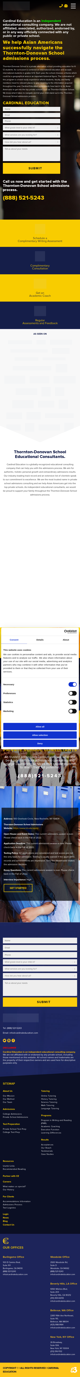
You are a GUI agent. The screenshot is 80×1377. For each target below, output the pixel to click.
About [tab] (66, 639)
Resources (8, 1161)
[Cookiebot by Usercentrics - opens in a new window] (64, 632)
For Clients (8, 1196)
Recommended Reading (14, 1169)
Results (45, 1139)
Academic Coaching (50, 1126)
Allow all (40, 726)
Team (66, 5)
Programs (46, 1115)
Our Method (8, 1099)
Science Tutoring (49, 1102)
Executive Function (50, 1129)
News (6, 1217)
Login (5, 1214)
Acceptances (47, 1144)
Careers (7, 1181)
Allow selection (40, 735)
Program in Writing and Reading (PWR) (56, 1122)
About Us (7, 1091)
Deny (40, 743)
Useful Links (9, 1166)
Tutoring (45, 1091)
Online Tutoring (48, 1096)
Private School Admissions (15, 1117)
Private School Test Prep (14, 1129)
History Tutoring (49, 1099)
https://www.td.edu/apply (25, 828)
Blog (5, 1221)
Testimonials (47, 1151)
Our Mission (8, 1096)
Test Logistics (9, 1208)
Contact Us (8, 1224)
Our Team (7, 1102)
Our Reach (46, 1148)
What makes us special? (14, 1186)
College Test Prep (11, 1132)
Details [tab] (40, 639)
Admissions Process (12, 1204)
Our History (8, 1189)
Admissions (9, 1109)
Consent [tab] (14, 639)
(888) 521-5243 (14, 1028)
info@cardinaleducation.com (23, 1032)
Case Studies (47, 1154)
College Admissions (12, 1114)
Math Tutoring (47, 1105)
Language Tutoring (50, 1108)
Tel (61, 5)
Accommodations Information (17, 1201)
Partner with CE (11, 1176)
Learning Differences (51, 1133)
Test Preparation (11, 1124)
